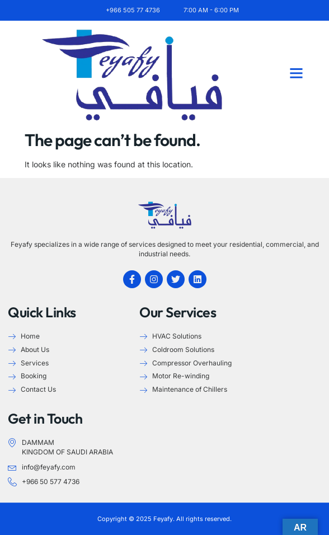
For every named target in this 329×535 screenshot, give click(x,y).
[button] (296, 73)
